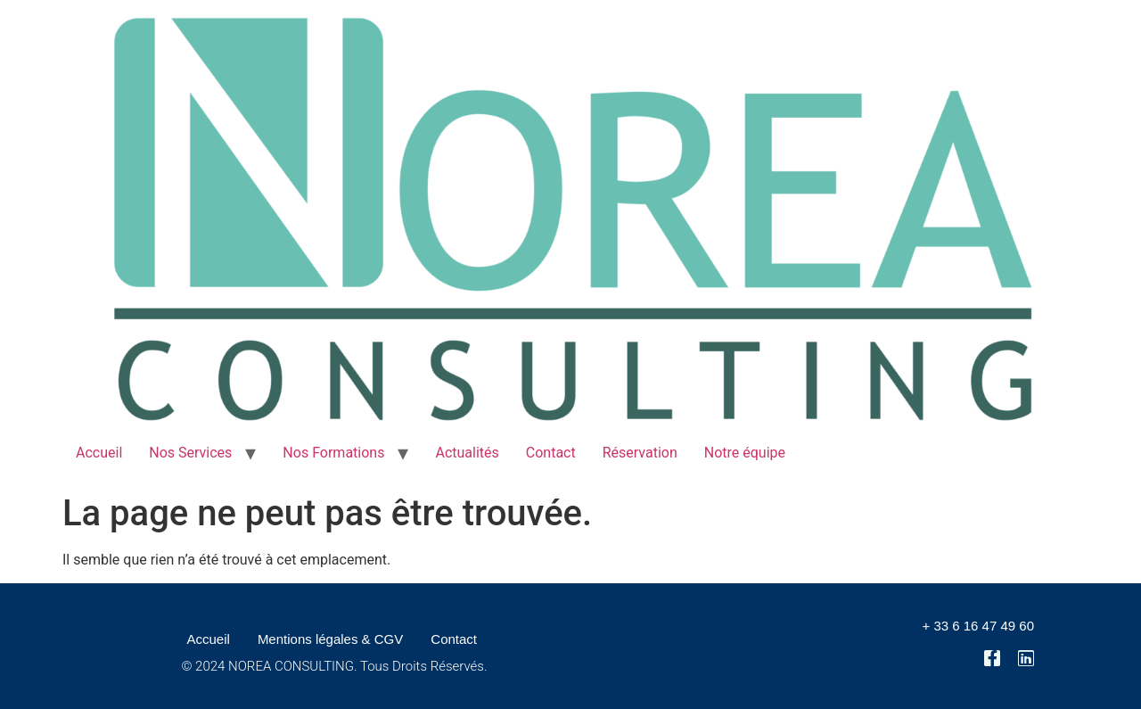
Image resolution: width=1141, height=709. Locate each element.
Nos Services (190, 452)
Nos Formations (333, 452)
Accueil (99, 452)
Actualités (466, 452)
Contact (551, 452)
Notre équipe (744, 452)
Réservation (640, 452)
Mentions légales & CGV (330, 639)
